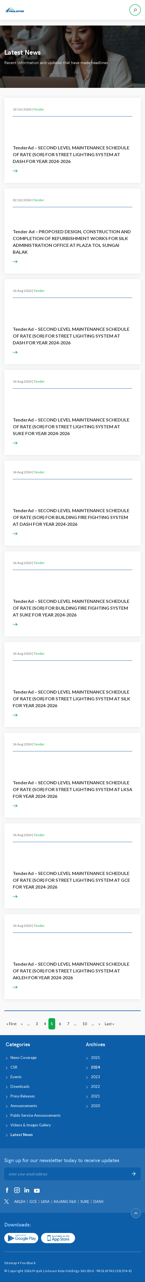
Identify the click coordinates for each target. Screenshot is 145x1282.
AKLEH (19, 1201)
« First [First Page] (11, 1024)
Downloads (19, 1086)
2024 (95, 1067)
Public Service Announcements (35, 1115)
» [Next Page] (99, 1024)
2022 (95, 1086)
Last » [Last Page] (109, 1024)
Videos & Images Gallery (30, 1125)
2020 (95, 1105)
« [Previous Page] (22, 1024)
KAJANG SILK (65, 1201)
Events (16, 1077)
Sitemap (10, 1263)
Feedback (28, 1263)
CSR (13, 1067)
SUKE (84, 1201)
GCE (33, 1201)
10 (84, 1024)
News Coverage (23, 1057)
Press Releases (22, 1096)
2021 (95, 1096)
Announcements (23, 1105)
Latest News (21, 1134)
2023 (95, 1077)
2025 (95, 1057)
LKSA (45, 1201)
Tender (38, 109)
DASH (98, 1201)
